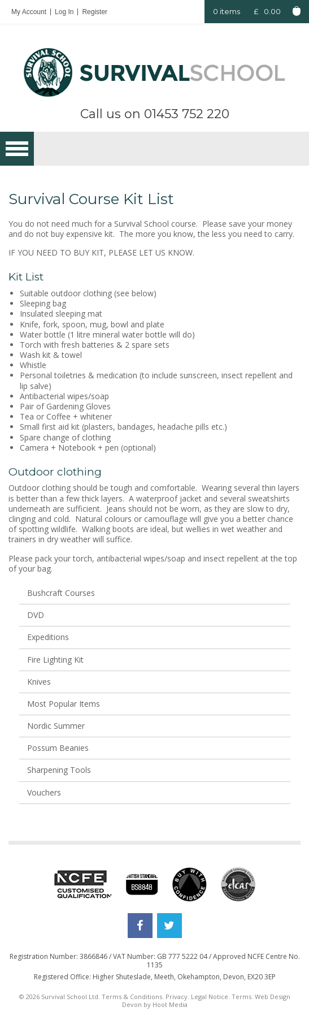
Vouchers (44, 792)
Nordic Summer (56, 725)
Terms (241, 996)
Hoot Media (170, 1004)
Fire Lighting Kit (55, 659)
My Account (28, 12)
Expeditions (48, 637)
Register (94, 12)
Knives (39, 681)
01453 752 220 (186, 114)
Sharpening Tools (59, 769)
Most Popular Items (63, 703)
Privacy (177, 996)
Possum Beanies (58, 747)
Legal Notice (209, 996)
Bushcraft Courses (61, 592)
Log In (64, 12)
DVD (35, 615)
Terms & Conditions (132, 996)
